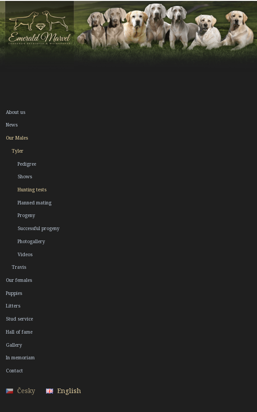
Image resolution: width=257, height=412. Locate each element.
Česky (26, 390)
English (69, 390)
